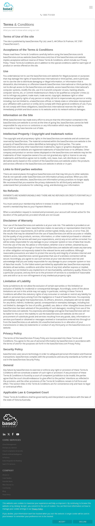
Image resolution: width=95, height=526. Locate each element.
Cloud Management (9, 444)
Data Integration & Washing (12, 461)
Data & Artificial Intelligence (12, 454)
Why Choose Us (7, 485)
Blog (4, 491)
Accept (62, 521)
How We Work (7, 481)
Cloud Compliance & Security (12, 451)
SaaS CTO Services (8, 464)
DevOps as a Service (9, 448)
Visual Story (6, 495)
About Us (5, 475)
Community (6, 488)
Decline (82, 521)
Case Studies (6, 478)
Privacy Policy (37, 509)
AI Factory (5, 458)
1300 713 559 (49, 15)
